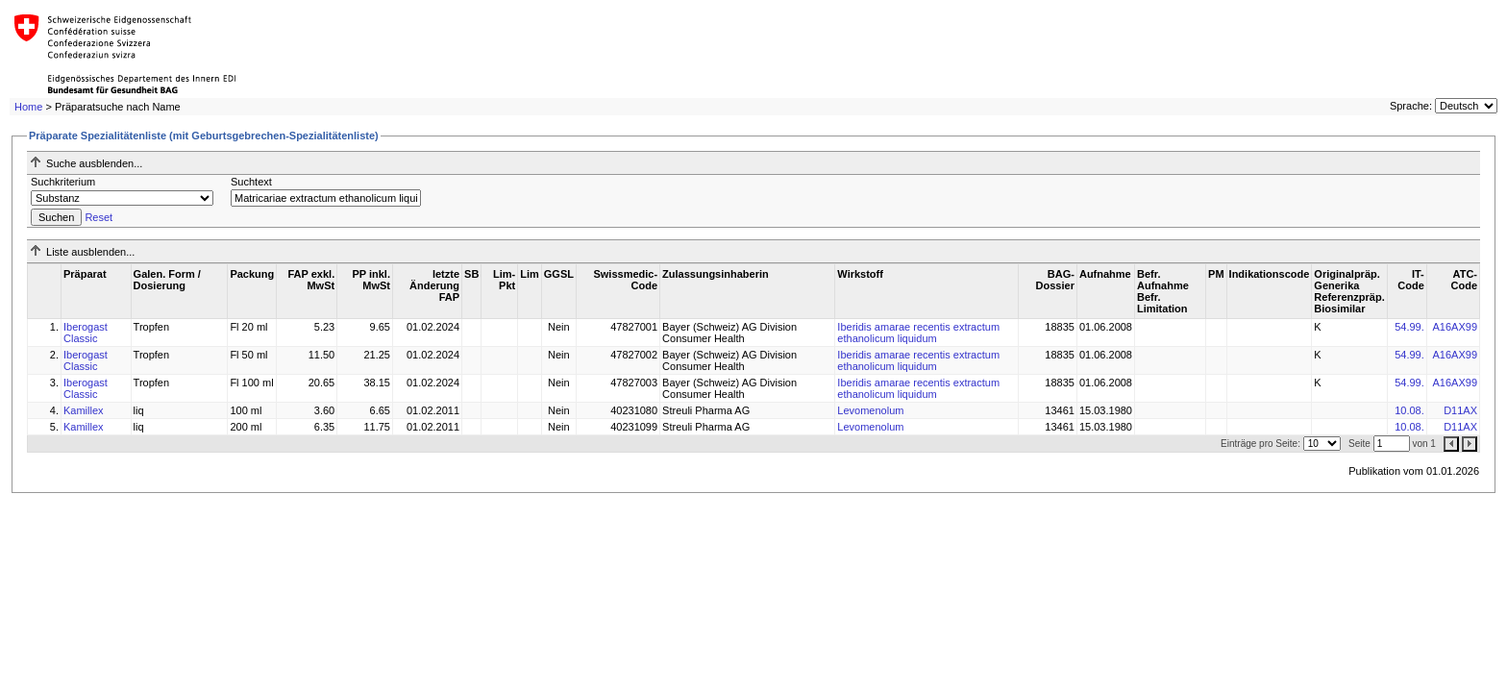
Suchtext (251, 181)
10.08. (1409, 410)
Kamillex (83, 410)
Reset (98, 217)
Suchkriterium (63, 181)
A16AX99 (1455, 327)
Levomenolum (870, 410)
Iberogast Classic (85, 332)
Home (28, 106)
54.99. (1409, 327)
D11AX (1460, 410)
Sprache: (1411, 105)
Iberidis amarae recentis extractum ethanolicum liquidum (918, 332)
